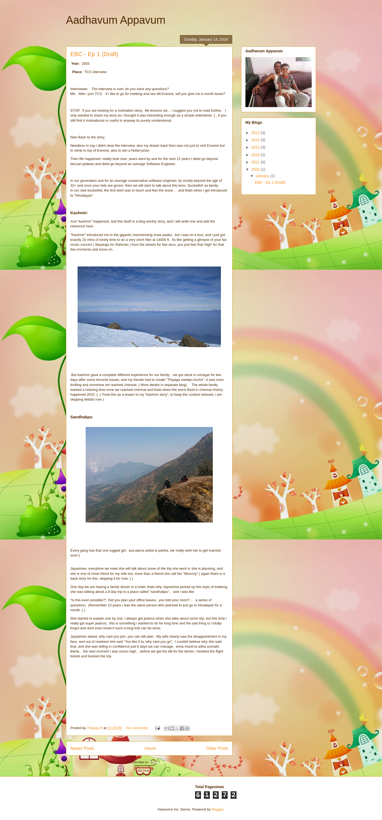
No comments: (138, 728)
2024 (256, 169)
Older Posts (217, 748)
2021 (256, 162)
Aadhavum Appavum (115, 20)
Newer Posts (82, 748)
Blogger (217, 809)
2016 (256, 155)
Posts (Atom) (160, 762)
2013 (256, 133)
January (263, 176)
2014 (256, 140)
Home (150, 748)
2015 (256, 147)
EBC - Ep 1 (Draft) (94, 54)
